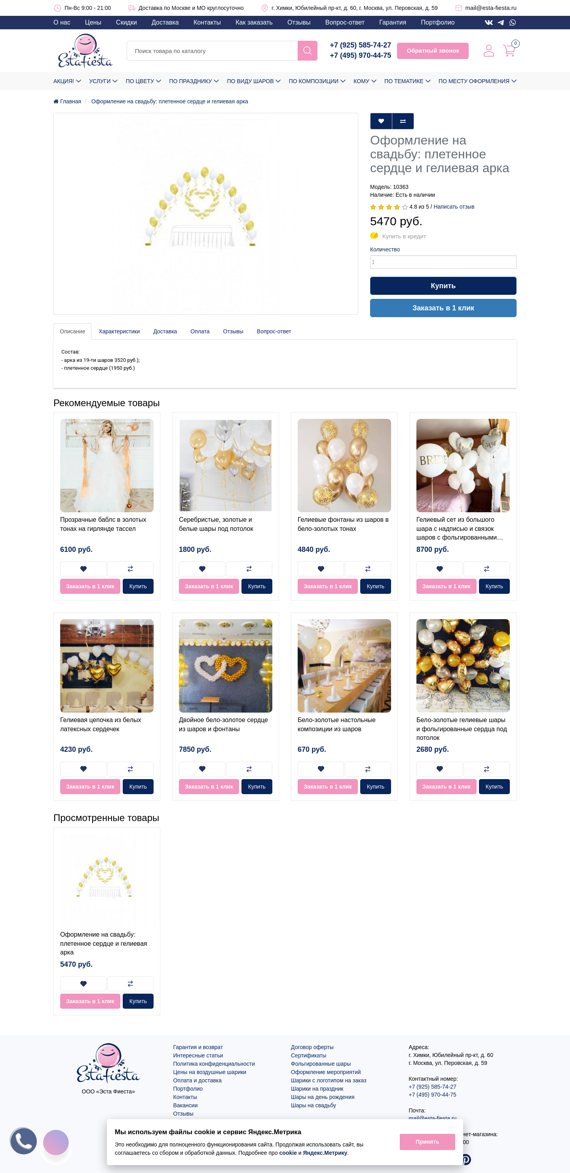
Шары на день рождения (323, 1097)
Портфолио (438, 22)
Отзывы (299, 22)
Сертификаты (308, 1055)
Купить (443, 286)
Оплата (199, 331)
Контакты (207, 22)
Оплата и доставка (197, 1080)
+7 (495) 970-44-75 (360, 55)
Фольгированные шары (321, 1064)
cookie (288, 1153)
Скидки (126, 22)
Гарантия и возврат (198, 1047)
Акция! (63, 81)
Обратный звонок (433, 50)
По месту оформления (474, 81)
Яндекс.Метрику (325, 1153)
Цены (93, 22)
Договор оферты (312, 1047)
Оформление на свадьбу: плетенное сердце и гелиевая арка (103, 943)
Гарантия (392, 22)
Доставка (165, 22)
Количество (385, 249)
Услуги (99, 81)
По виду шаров (250, 81)
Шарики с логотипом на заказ (329, 1080)
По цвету (140, 81)
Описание (72, 331)
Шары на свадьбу (313, 1105)
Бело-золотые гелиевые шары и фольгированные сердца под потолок (461, 729)
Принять (427, 1142)
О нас (61, 22)
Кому (361, 81)
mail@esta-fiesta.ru (491, 7)
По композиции (313, 81)
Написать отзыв (453, 206)
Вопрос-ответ (345, 22)
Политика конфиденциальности (214, 1064)
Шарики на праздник (317, 1089)
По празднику (190, 81)
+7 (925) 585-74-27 (360, 45)
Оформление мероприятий (326, 1072)
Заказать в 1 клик (443, 308)
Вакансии (185, 1105)
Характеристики (119, 331)
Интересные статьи (198, 1055)
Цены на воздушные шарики (210, 1072)
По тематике (404, 81)
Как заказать (254, 22)
